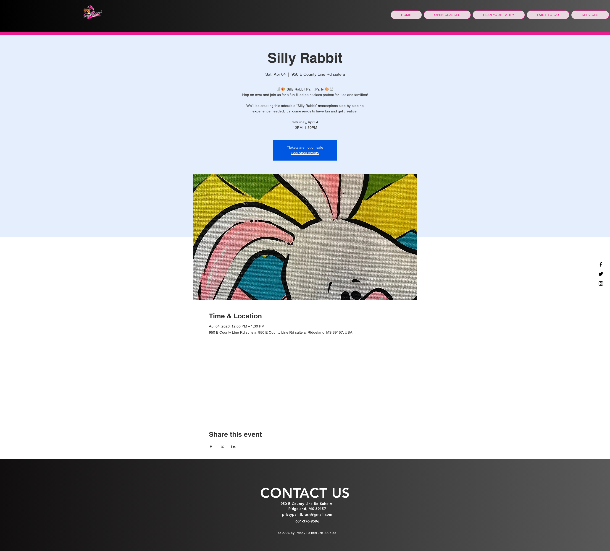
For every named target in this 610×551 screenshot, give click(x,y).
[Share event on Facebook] (211, 446)
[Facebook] (601, 264)
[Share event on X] (222, 446)
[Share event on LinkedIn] (233, 446)
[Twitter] (601, 274)
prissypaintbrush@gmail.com (307, 514)
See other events (305, 153)
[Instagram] (601, 283)
